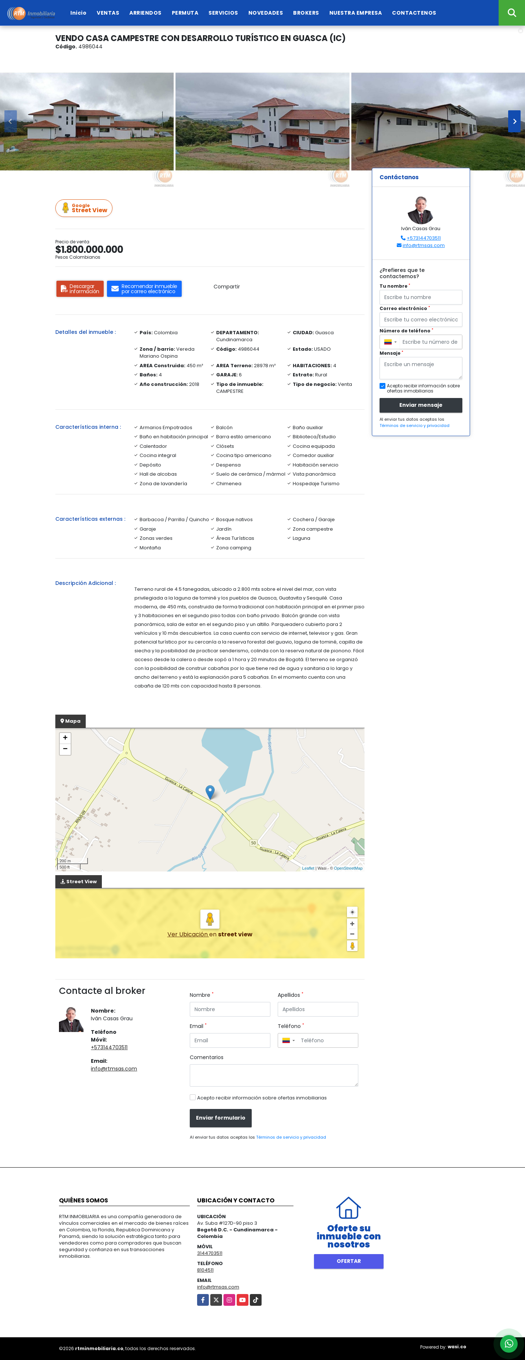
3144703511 (209, 1253)
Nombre (202, 995)
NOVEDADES (265, 12)
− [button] (65, 749)
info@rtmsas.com (114, 1068)
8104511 (205, 1270)
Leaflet (308, 868)
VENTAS (108, 12)
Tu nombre (395, 286)
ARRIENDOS (145, 12)
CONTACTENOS (414, 12)
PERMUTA (185, 12)
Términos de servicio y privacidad (291, 1137)
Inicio (78, 12)
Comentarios (206, 1057)
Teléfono (291, 1026)
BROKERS (306, 12)
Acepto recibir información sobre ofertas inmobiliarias (262, 1097)
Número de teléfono (406, 331)
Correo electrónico (405, 308)
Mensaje (391, 353)
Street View (85, 208)
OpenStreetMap (348, 868)
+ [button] (65, 738)
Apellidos (290, 995)
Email (198, 1026)
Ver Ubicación (188, 934)
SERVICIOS (223, 12)
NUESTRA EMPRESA (355, 12)
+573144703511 (109, 1047)
